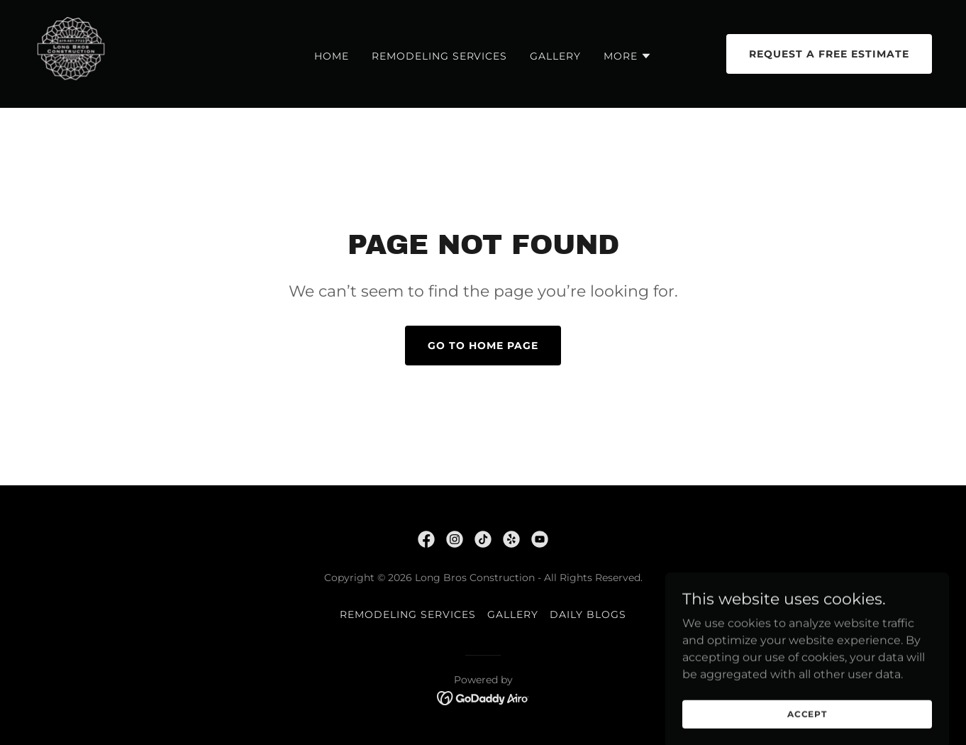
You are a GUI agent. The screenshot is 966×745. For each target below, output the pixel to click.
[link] (71, 53)
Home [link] (331, 56)
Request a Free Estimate (829, 54)
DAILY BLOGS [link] (588, 614)
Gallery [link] (555, 56)
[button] (628, 56)
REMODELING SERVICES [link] (440, 56)
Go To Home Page (483, 345)
